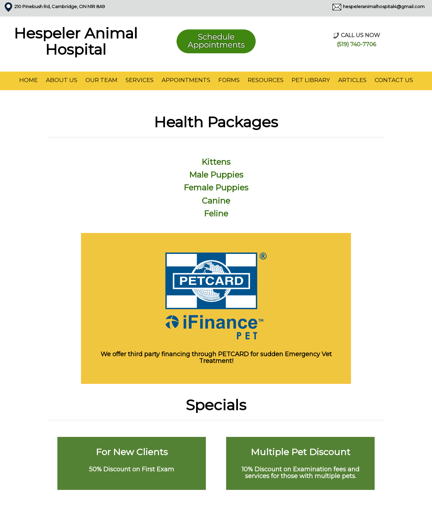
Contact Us (394, 80)
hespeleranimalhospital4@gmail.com (384, 6)
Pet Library (311, 80)
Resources (266, 80)
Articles (352, 80)
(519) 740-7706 (356, 44)
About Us (61, 80)
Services (140, 80)
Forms (229, 80)
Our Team (101, 80)
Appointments (186, 80)
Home (28, 80)
